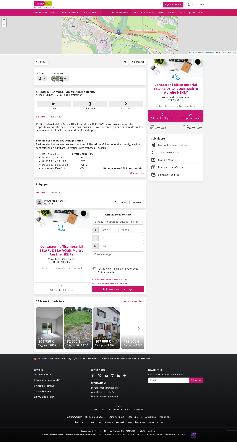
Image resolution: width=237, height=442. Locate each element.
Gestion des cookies (136, 422)
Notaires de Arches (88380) (91, 358)
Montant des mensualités (169, 145)
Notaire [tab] (40, 192)
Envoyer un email (190, 116)
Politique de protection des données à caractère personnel (98, 422)
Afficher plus (137, 173)
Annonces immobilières (46, 12)
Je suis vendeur (172, 4)
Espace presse (135, 416)
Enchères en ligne (92, 12)
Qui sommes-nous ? (95, 416)
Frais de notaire (163, 160)
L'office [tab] (40, 116)
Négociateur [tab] (57, 192)
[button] (139, 328)
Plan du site (165, 416)
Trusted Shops (138, 409)
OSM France (231, 52)
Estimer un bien (42, 374)
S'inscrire (196, 380)
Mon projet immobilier (192, 12)
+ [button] (4, 20)
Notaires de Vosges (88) (66, 358)
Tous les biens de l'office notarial (61, 268)
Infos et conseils (167, 12)
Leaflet (191, 52)
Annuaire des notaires (116, 12)
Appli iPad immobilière (103, 392)
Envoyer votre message (118, 289)
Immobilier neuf (70, 12)
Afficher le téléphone (61, 288)
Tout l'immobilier (73, 416)
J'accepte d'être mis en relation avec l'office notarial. (118, 270)
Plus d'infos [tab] (56, 116)
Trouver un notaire (46, 358)
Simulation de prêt (165, 174)
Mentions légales (155, 422)
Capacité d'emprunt (165, 152)
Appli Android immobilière (104, 396)
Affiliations (150, 416)
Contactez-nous (116, 416)
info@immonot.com (148, 431)
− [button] (4, 24)
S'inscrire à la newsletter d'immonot (165, 374)
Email (54, 105)
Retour (41, 61)
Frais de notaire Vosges (168, 167)
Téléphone (90, 108)
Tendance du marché (143, 12)
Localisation (126, 105)
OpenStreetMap (210, 52)
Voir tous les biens (133, 301)
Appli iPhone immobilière (104, 387)
